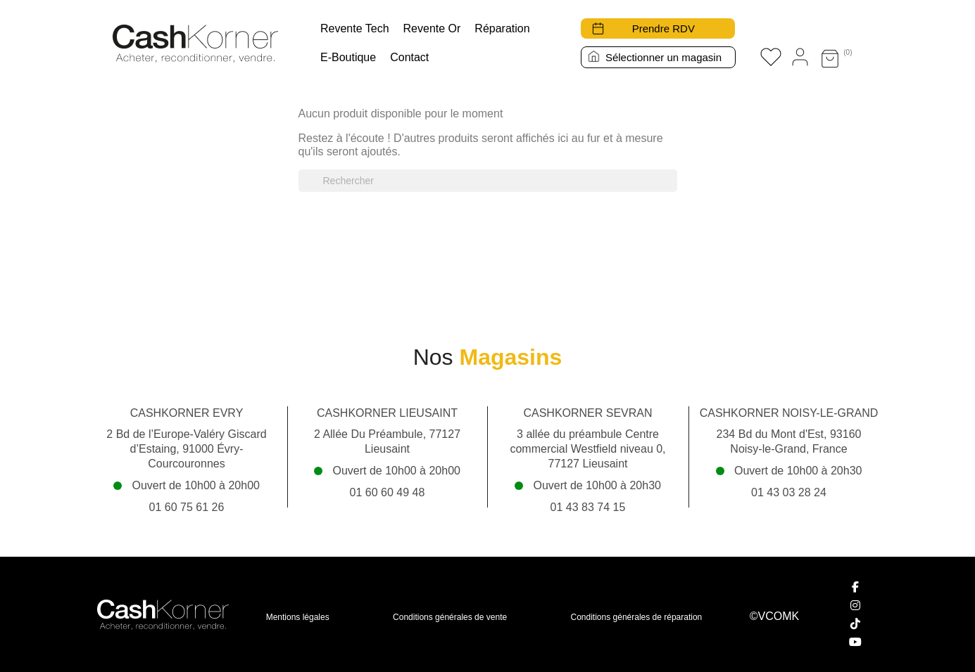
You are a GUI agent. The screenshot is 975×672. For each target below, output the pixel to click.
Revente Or (432, 28)
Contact (409, 57)
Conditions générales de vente (450, 617)
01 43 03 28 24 (788, 492)
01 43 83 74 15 (588, 507)
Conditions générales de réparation (637, 617)
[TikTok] (856, 623)
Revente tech (354, 28)
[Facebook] (856, 587)
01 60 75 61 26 (187, 507)
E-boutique (348, 57)
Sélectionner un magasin (663, 57)
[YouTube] (856, 641)
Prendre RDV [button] (663, 28)
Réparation (501, 28)
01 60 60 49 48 (387, 492)
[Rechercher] (487, 180)
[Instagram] (856, 605)
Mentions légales (297, 617)
